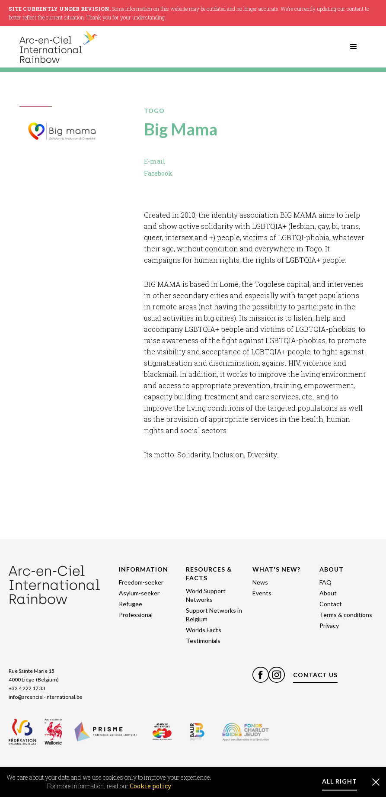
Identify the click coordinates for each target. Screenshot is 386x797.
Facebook (158, 173)
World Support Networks (206, 595)
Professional (136, 614)
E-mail (155, 161)
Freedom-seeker (141, 582)
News (260, 582)
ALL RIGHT (339, 781)
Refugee (130, 603)
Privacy (329, 625)
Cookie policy (150, 786)
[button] (354, 47)
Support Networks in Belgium (214, 615)
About (328, 593)
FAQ (325, 582)
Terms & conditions (345, 614)
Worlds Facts (203, 629)
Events (261, 593)
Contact (330, 603)
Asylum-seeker (139, 593)
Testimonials (203, 640)
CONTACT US (315, 674)
